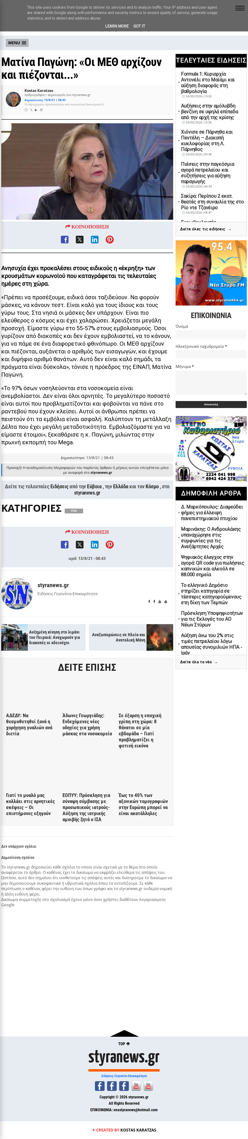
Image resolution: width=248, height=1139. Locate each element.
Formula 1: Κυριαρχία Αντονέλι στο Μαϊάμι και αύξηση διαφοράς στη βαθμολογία (208, 82)
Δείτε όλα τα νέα (199, 662)
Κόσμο (152, 486)
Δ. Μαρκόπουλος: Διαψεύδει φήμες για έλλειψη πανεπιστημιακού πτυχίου (212, 512)
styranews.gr (87, 493)
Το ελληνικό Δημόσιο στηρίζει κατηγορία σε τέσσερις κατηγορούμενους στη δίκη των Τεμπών (211, 594)
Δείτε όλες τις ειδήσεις (206, 229)
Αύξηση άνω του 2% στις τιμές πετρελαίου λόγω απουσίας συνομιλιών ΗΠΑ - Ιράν (211, 644)
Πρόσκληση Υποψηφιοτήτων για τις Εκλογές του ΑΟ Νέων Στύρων (212, 619)
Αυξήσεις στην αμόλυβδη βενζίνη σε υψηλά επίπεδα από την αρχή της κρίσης (209, 111)
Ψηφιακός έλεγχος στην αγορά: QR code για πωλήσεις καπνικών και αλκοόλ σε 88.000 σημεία (212, 565)
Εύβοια (94, 486)
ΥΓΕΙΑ (74, 510)
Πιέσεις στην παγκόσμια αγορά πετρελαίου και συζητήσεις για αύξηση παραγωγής (207, 172)
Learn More (117, 26)
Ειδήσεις (59, 486)
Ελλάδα (120, 486)
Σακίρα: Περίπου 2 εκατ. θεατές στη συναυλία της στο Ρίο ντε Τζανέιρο (212, 202)
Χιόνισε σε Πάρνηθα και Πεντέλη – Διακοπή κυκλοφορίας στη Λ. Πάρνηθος (206, 140)
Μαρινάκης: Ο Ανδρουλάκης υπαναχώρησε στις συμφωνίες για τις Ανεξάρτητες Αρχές (211, 537)
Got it (139, 26)
